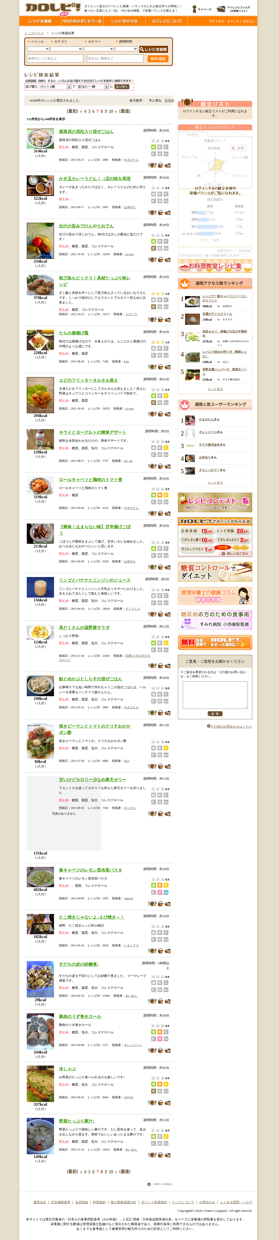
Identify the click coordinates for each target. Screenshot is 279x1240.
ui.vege (129, 254)
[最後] (124, 111)
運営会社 (39, 1202)
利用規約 (99, 1202)
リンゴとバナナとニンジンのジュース (95, 580)
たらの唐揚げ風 (73, 333)
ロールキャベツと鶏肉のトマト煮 (90, 479)
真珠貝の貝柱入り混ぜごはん (86, 131)
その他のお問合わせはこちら (229, 732)
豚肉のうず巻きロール (80, 1016)
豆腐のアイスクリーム (217, 313)
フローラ (131, 314)
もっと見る (215, 388)
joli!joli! (128, 1097)
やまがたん (131, 159)
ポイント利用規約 (154, 1202)
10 (111, 111)
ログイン (249, 21)
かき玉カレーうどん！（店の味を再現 (95, 178)
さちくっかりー (209, 469)
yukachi (128, 898)
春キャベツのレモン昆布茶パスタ (90, 870)
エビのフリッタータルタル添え (88, 380)
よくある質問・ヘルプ (236, 1202)
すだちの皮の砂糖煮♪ (79, 964)
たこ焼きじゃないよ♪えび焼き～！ (91, 917)
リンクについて (183, 1202)
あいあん (131, 995)
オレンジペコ (133, 1045)
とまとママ (131, 945)
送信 (215, 718)
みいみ (128, 460)
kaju (126, 361)
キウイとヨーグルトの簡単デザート (92, 432)
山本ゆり (130, 207)
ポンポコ (130, 807)
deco (126, 760)
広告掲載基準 (60, 1202)
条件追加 (158, 59)
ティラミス (132, 608)
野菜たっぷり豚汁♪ (77, 1121)
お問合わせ (207, 1202)
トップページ (34, 33)
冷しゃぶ (67, 1068)
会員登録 (81, 1202)
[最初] (72, 111)
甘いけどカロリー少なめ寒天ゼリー (92, 779)
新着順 (169, 100)
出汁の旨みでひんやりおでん (86, 225)
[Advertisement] (215, 63)
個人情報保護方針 (123, 1202)
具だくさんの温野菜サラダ (84, 627)
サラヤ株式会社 (209, 444)
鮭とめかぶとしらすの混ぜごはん (90, 678)
